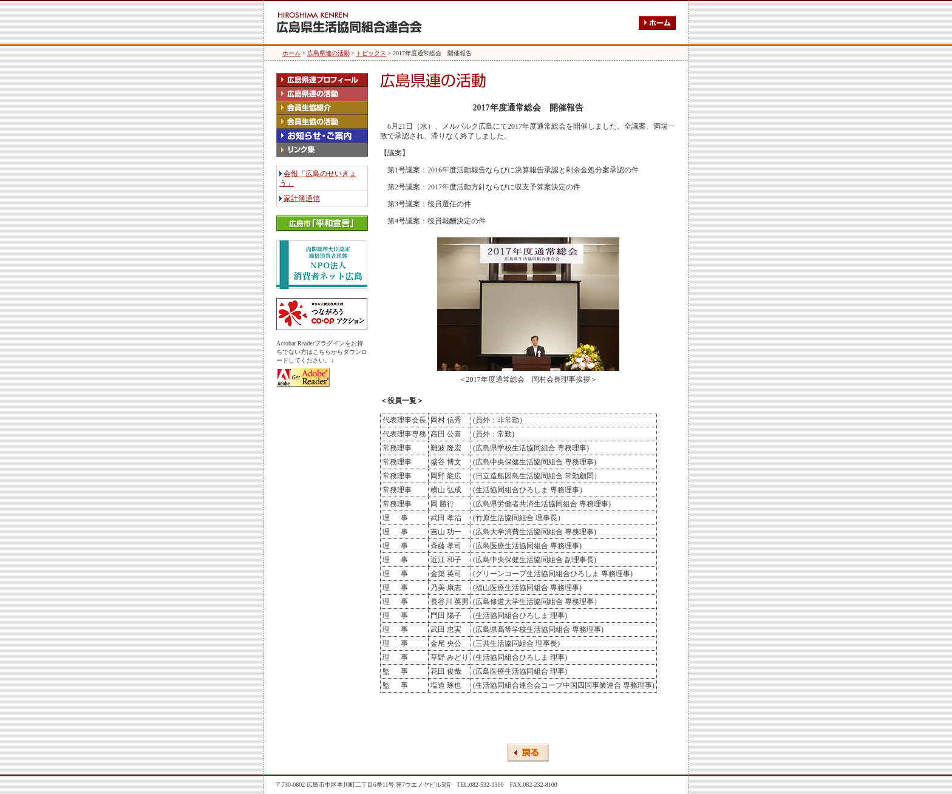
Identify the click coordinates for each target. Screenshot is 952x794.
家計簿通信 (302, 198)
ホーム (291, 53)
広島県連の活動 (328, 53)
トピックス (371, 53)
